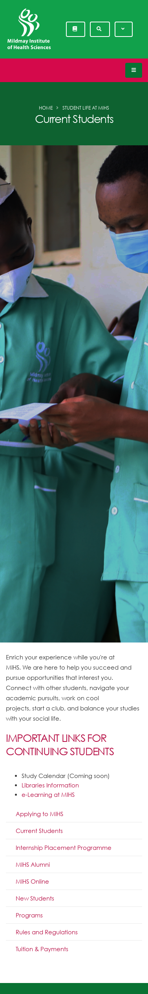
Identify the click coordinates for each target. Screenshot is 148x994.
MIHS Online (32, 881)
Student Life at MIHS (85, 108)
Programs (29, 915)
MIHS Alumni (33, 864)
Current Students (39, 830)
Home (46, 108)
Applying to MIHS (39, 813)
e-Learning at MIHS (48, 794)
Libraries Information (50, 785)
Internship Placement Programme (63, 847)
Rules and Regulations (47, 931)
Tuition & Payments (42, 948)
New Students (35, 898)
